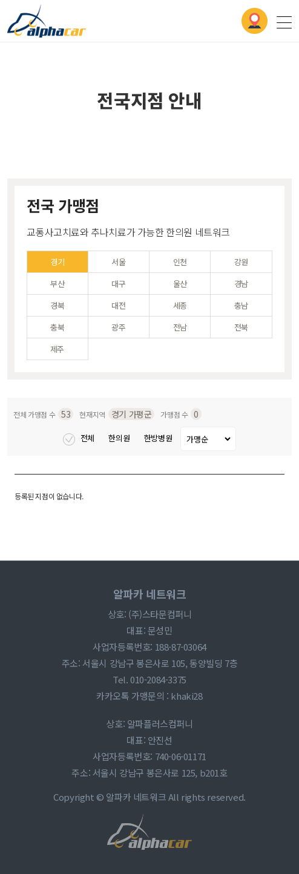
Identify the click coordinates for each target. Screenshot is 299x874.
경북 (57, 305)
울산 (180, 283)
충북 (57, 327)
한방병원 (159, 438)
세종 (180, 305)
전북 (241, 327)
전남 (180, 327)
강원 (241, 262)
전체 (79, 438)
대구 (118, 283)
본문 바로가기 (0, 0)
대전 (118, 305)
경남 (241, 283)
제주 (57, 349)
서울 (118, 262)
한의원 (119, 438)
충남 (241, 305)
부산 (57, 283)
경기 (57, 262)
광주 (118, 327)
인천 (180, 262)
